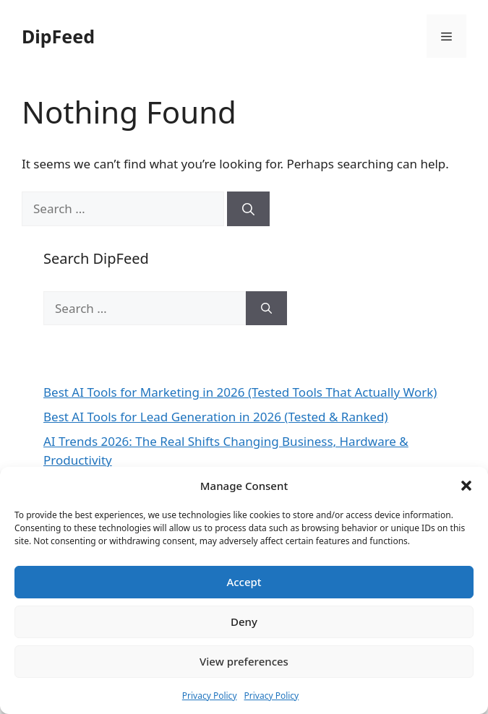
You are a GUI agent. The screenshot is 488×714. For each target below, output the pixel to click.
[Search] (248, 209)
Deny (244, 621)
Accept (243, 582)
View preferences (244, 661)
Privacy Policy (209, 695)
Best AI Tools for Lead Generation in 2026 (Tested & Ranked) (215, 416)
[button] (466, 485)
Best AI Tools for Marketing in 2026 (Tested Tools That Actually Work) (240, 392)
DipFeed (58, 36)
